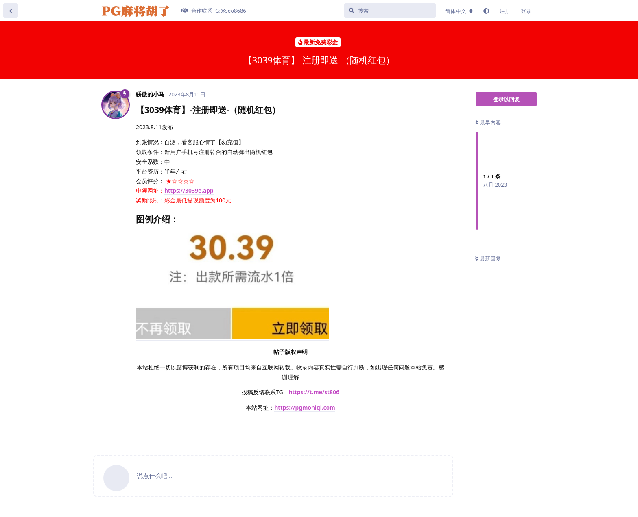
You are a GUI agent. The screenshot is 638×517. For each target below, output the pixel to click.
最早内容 (488, 122)
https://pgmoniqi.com (304, 407)
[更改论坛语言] (459, 11)
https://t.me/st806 (314, 392)
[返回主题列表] (10, 10)
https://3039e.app (189, 190)
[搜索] (390, 10)
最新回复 (488, 258)
